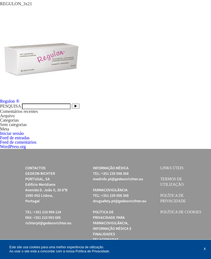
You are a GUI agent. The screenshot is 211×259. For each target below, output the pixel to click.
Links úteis (172, 168)
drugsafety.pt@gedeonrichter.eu (119, 201)
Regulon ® (9, 101)
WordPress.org (13, 146)
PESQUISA (10, 106)
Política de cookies (180, 212)
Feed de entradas (15, 137)
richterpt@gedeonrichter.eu (48, 223)
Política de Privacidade (92, 251)
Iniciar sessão (12, 133)
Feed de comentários (18, 142)
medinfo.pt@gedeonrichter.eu (118, 179)
